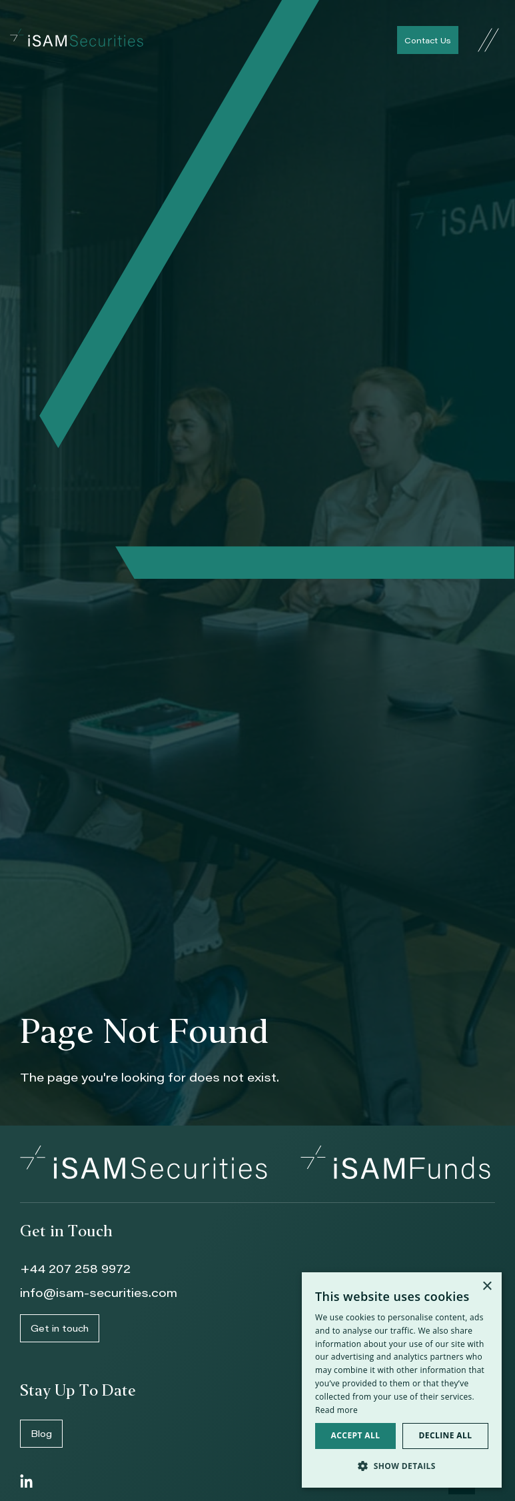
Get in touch (60, 1328)
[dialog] (402, 1380)
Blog (41, 1433)
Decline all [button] (445, 1435)
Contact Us (427, 40)
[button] (401, 1466)
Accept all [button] (355, 1435)
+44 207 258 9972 (75, 1268)
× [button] (487, 1287)
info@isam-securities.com (98, 1292)
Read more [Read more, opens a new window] (336, 1410)
